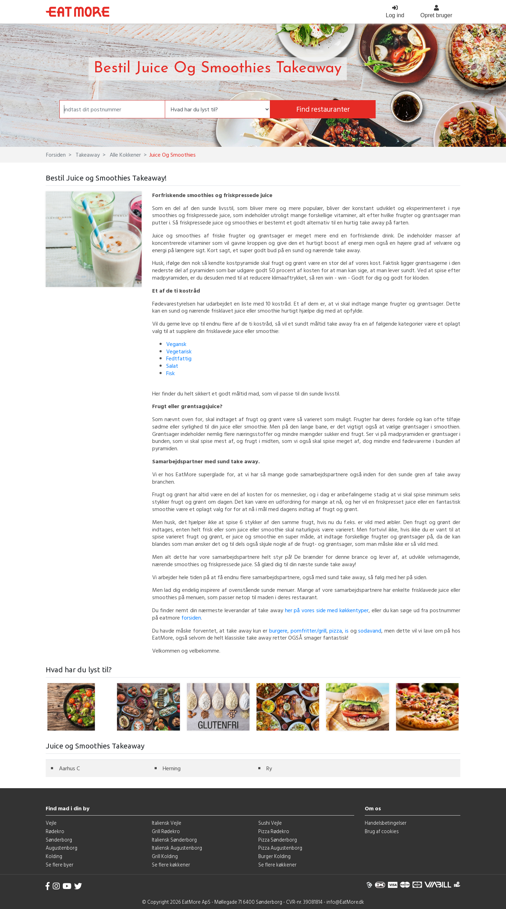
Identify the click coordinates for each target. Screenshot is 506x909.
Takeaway (87, 154)
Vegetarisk (179, 351)
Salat (172, 365)
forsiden (191, 617)
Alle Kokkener (124, 154)
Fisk (170, 373)
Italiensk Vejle (166, 822)
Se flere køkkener (171, 864)
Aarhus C (69, 768)
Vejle (51, 822)
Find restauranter (323, 109)
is (347, 630)
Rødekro (55, 831)
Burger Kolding (274, 856)
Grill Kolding (165, 856)
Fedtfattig (179, 358)
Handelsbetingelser (386, 822)
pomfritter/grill (308, 630)
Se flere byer (59, 864)
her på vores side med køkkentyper (327, 610)
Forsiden (56, 154)
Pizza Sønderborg (277, 839)
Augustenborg (61, 847)
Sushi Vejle (270, 822)
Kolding (54, 856)
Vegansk (176, 344)
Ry (269, 768)
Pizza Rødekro (273, 831)
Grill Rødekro (166, 831)
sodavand (369, 630)
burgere (278, 630)
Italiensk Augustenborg (177, 847)
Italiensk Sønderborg (174, 839)
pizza (335, 630)
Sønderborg (59, 839)
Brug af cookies (381, 831)
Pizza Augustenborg (280, 847)
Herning (172, 768)
